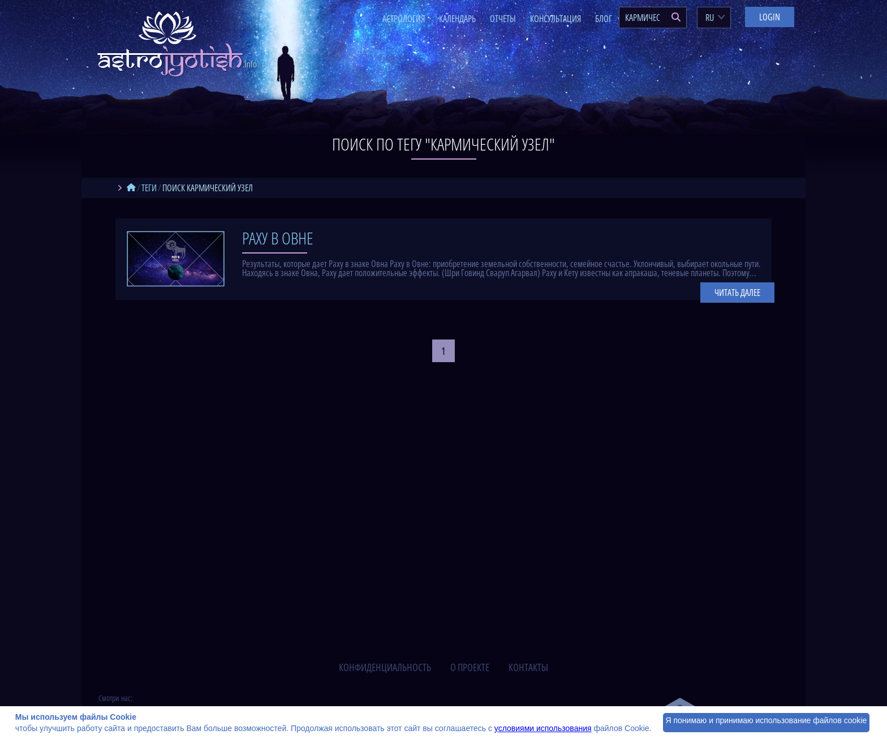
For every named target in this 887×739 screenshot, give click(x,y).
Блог (603, 18)
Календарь (457, 18)
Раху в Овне (277, 238)
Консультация (555, 18)
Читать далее (737, 292)
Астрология (403, 18)
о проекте (469, 667)
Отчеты (503, 18)
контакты (528, 667)
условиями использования (543, 728)
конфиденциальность (385, 667)
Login (769, 17)
